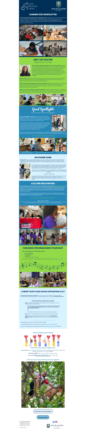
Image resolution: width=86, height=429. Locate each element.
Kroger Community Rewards (41, 356)
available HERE (44, 312)
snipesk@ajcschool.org (58, 259)
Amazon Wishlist (45, 353)
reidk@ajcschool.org (45, 324)
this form (37, 306)
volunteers (31, 350)
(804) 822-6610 (54, 324)
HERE (40, 295)
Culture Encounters (58, 186)
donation (55, 353)
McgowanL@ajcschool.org (49, 326)
